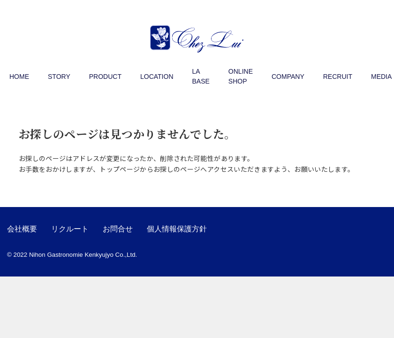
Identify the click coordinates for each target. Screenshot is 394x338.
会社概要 (22, 229)
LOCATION (157, 76)
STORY (59, 76)
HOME (19, 76)
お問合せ (118, 229)
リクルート (70, 229)
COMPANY (288, 76)
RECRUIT (337, 76)
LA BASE (201, 76)
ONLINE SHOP (240, 76)
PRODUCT (105, 76)
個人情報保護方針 (177, 229)
